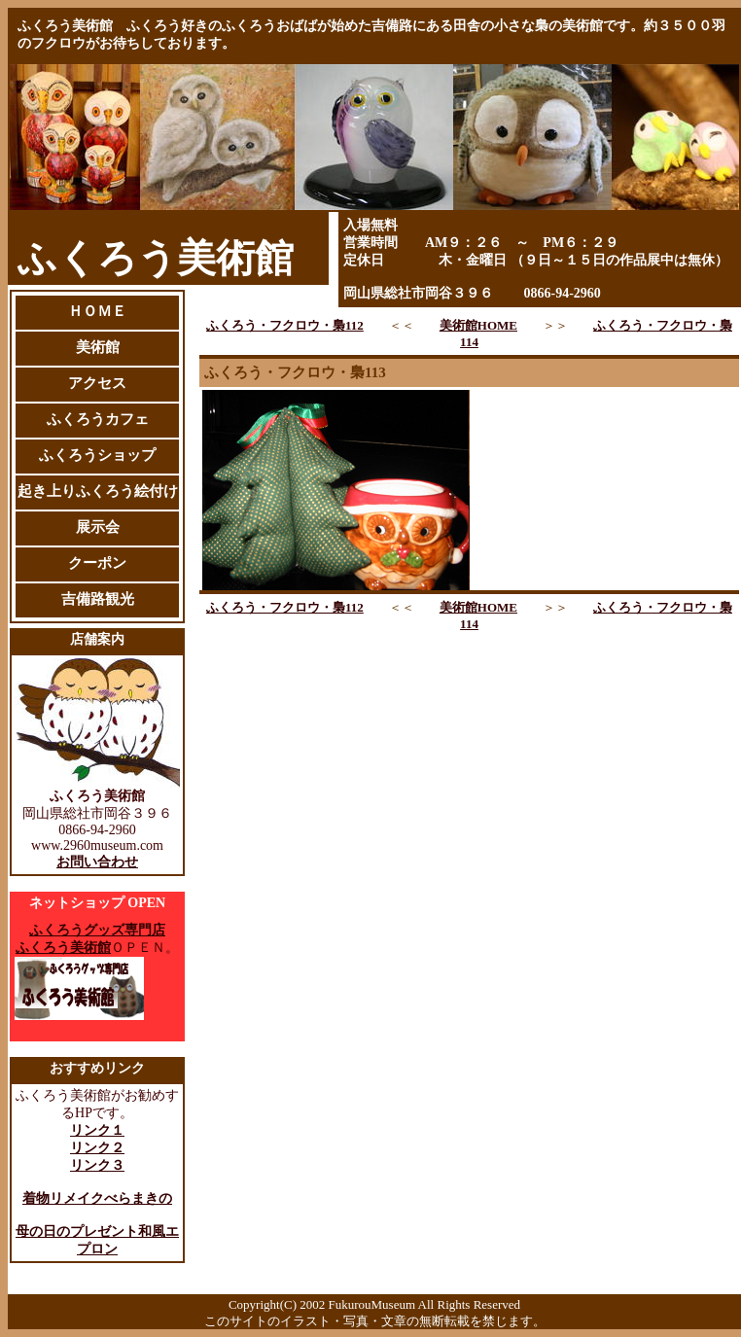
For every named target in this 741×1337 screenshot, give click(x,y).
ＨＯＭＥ (97, 311)
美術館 (98, 347)
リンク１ (97, 1130)
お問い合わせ (97, 862)
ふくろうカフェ (98, 419)
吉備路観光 (97, 599)
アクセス (97, 383)
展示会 (98, 527)
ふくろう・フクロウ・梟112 (285, 325)
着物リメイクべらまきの (97, 1198)
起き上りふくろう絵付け (98, 491)
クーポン (97, 563)
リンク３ (97, 1165)
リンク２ (97, 1148)
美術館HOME (478, 325)
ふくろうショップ (97, 455)
